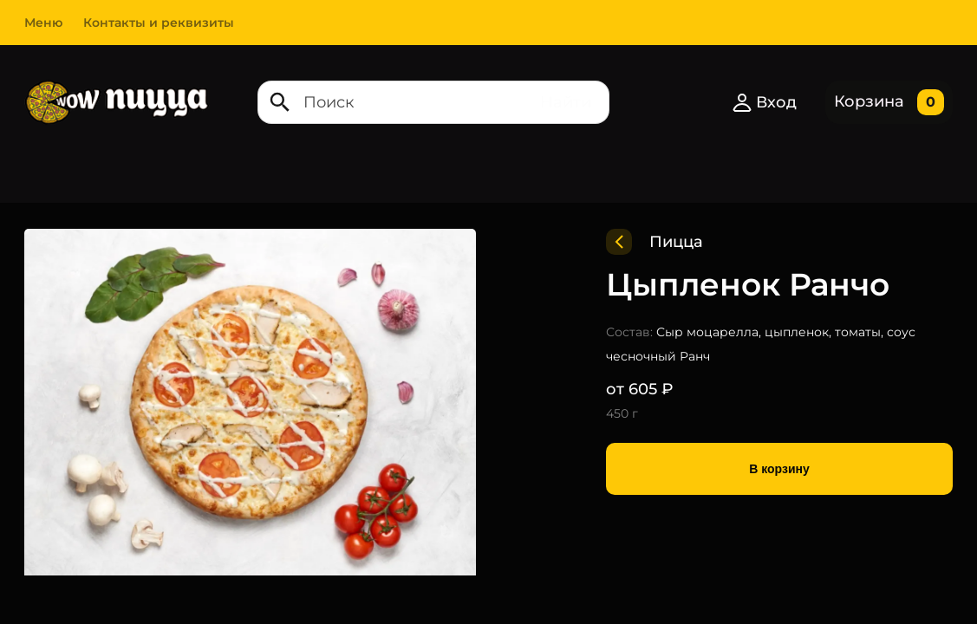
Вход (764, 102)
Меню (43, 22)
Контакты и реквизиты (158, 22)
